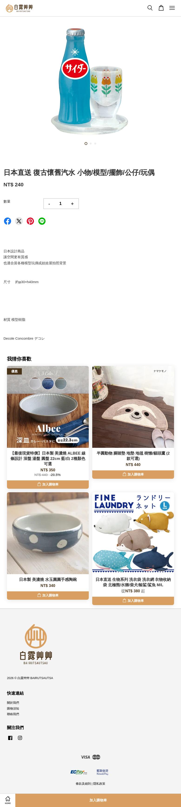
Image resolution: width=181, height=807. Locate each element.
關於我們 (13, 702)
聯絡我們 (13, 714)
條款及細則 (83, 783)
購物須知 (13, 708)
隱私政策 (99, 783)
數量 (6, 201)
